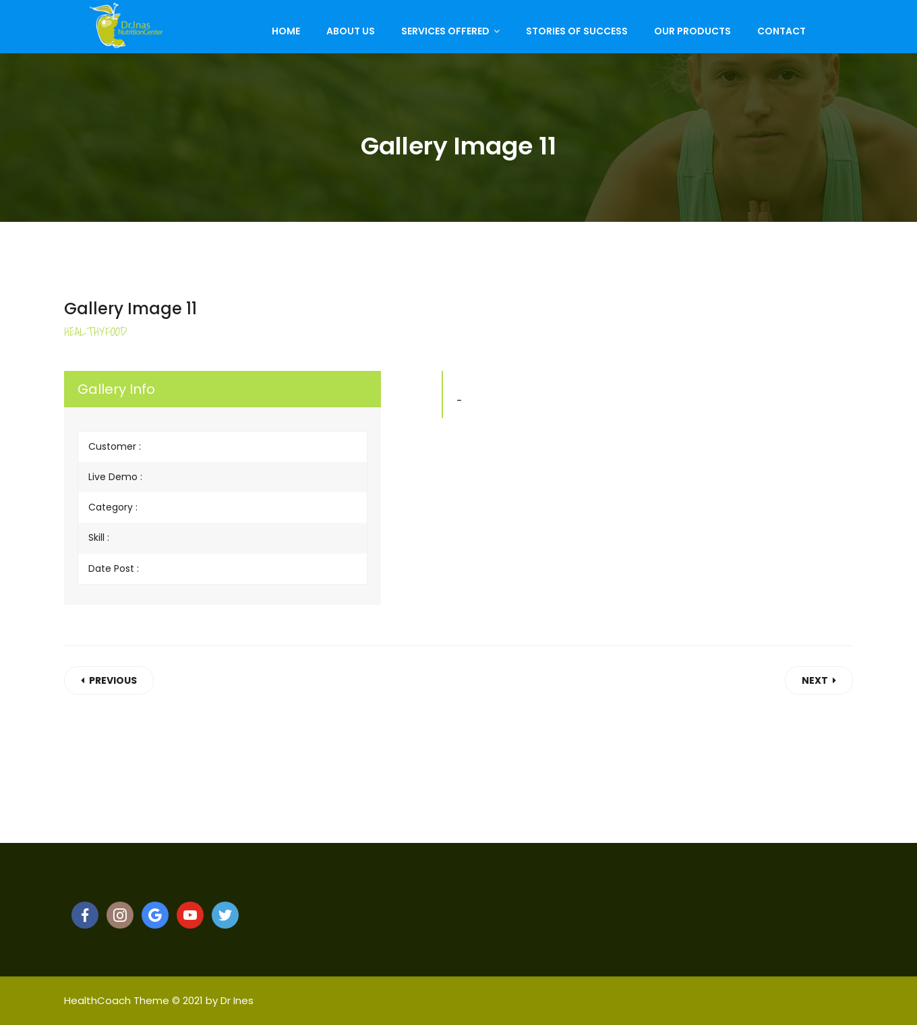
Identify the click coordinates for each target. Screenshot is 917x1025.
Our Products (692, 31)
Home (286, 31)
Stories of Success (577, 31)
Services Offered (445, 31)
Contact (781, 31)
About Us (350, 31)
